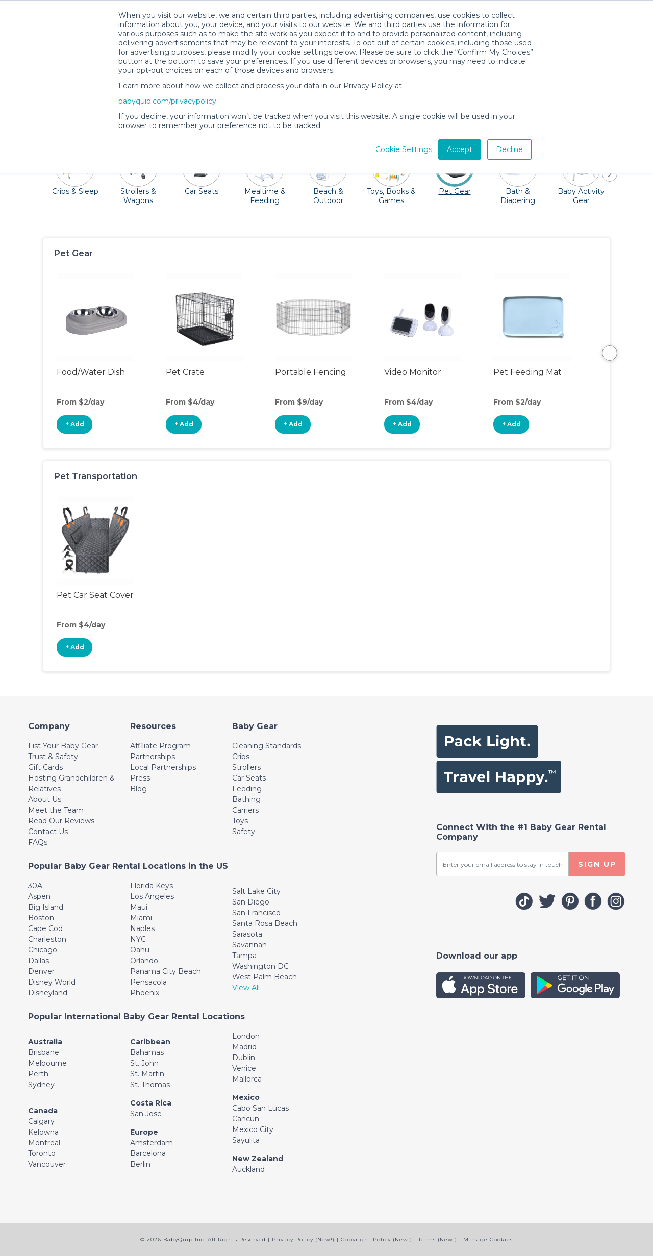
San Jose (146, 1113)
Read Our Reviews (61, 820)
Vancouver (47, 1164)
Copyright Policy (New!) (376, 1239)
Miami (141, 917)
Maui (138, 907)
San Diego (250, 902)
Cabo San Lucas (260, 1108)
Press (140, 778)
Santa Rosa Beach (264, 923)
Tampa (244, 955)
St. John (144, 1063)
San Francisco (256, 912)
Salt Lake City (256, 891)
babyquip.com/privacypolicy (167, 101)
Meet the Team (56, 810)
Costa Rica (150, 1103)
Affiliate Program (160, 745)
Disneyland (47, 992)
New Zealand (257, 1158)
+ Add (74, 424)
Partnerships (152, 756)
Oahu (139, 949)
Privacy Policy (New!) (303, 1239)
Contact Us (48, 831)
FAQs (37, 842)
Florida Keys (151, 885)
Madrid (244, 1046)
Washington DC (260, 966)
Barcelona (148, 1153)
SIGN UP (597, 864)
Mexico (246, 1097)
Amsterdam (151, 1142)
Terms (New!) (437, 1239)
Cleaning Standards (266, 745)
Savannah (249, 944)
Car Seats (249, 778)
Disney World (52, 982)
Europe (144, 1132)
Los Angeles (152, 896)
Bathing (246, 799)
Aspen (39, 896)
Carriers (245, 810)
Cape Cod (45, 928)
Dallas (38, 960)
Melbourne (47, 1063)
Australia (45, 1041)
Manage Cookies (488, 1239)
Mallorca (247, 1079)
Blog (138, 788)
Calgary (41, 1121)
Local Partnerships (163, 767)
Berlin (140, 1164)
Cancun (245, 1118)
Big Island (45, 907)
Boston (41, 917)
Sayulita (246, 1140)
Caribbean (150, 1041)
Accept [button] (459, 149)
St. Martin (147, 1073)
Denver (41, 971)
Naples (142, 928)
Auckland (248, 1169)
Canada (43, 1110)
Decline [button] (509, 149)
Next (609, 353)
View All (246, 987)
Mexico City (252, 1129)
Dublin (243, 1057)
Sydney (41, 1084)
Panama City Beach (165, 971)
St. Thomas (150, 1084)
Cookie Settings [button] (403, 149)
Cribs (240, 756)
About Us (44, 799)
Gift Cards (45, 767)
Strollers (246, 767)
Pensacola (148, 982)
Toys (240, 820)
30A (35, 885)
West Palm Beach (264, 977)
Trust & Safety (53, 756)
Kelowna (43, 1132)
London (246, 1036)
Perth (38, 1073)
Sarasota (247, 934)
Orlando (144, 960)
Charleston (47, 939)
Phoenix (144, 992)
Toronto (42, 1153)
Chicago (42, 949)
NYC (138, 939)
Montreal (44, 1142)
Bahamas (147, 1052)
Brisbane (43, 1052)
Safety (243, 831)
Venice (244, 1068)
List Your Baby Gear (63, 745)
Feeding (247, 788)
